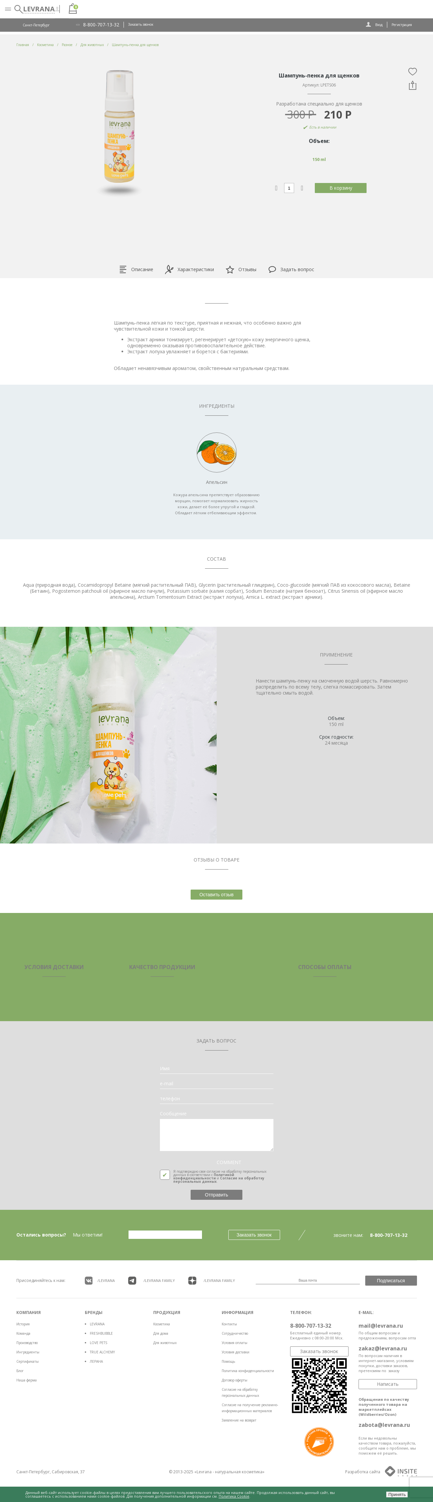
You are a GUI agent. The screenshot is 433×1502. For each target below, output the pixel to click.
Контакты (229, 1324)
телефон (170, 1099)
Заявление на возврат (239, 1420)
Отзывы (241, 269)
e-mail (166, 1084)
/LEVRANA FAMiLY (151, 1281)
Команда (23, 1333)
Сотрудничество (235, 1333)
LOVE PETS (98, 1342)
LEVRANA (97, 1324)
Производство (27, 1342)
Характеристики (189, 269)
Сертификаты (27, 1361)
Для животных (165, 1342)
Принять (397, 1494)
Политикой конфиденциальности (203, 1176)
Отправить (216, 1194)
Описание (136, 269)
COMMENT (229, 1162)
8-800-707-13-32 (101, 25)
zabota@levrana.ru (384, 1425)
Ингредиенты (27, 1352)
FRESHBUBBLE (101, 1333)
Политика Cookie (234, 1496)
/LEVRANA (100, 1281)
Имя (165, 1069)
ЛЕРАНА (96, 1361)
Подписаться (391, 1280)
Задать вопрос (291, 269)
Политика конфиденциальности (248, 1370)
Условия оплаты (234, 1342)
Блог (20, 1370)
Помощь (228, 1361)
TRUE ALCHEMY (102, 1352)
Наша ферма (26, 1380)
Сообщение (173, 1114)
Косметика (161, 1324)
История (23, 1324)
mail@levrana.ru (381, 1326)
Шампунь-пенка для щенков (135, 44)
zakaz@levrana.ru (383, 1348)
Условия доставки (235, 1352)
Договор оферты (234, 1380)
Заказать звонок (140, 24)
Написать (388, 1384)
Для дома (160, 1333)
